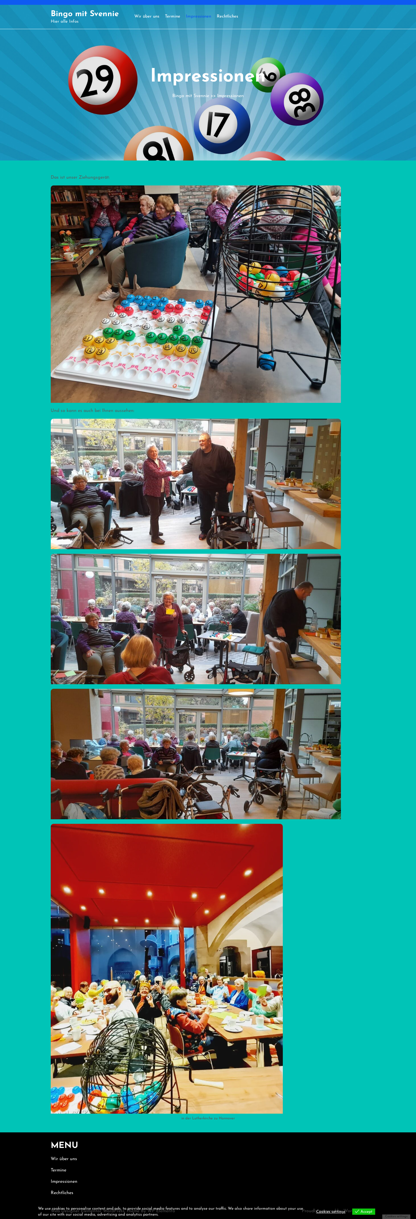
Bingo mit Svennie (85, 14)
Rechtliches (227, 16)
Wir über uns (146, 16)
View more (169, 1214)
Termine (172, 16)
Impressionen (198, 16)
